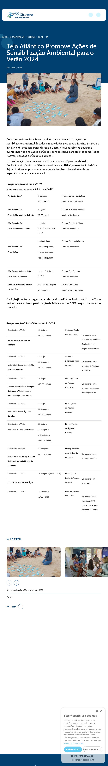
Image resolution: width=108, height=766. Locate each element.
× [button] (101, 711)
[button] (16, 583)
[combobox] (97, 711)
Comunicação (17, 37)
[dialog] (83, 735)
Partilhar (15, 606)
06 (47, 37)
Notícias (31, 37)
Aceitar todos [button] (73, 749)
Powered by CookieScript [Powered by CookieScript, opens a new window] (83, 760)
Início (5, 37)
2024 (41, 37)
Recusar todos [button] (92, 749)
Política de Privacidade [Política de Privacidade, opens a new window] (73, 743)
